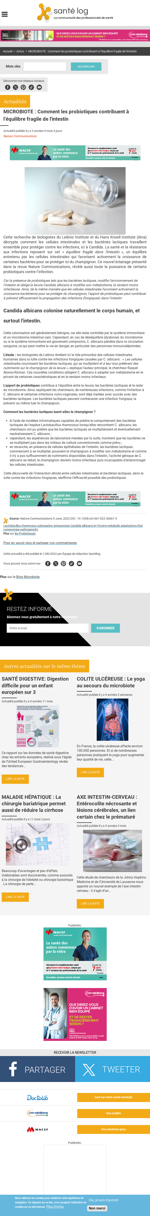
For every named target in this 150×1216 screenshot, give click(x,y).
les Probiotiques (25, 533)
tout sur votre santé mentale (114, 1097)
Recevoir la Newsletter (75, 1053)
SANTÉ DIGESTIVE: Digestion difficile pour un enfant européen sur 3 (35, 685)
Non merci (97, 1208)
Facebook (7, 87)
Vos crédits (113, 1113)
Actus (20, 51)
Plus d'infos (55, 1207)
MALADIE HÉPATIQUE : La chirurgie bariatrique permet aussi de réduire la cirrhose (34, 803)
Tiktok (31, 87)
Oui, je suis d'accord (103, 1200)
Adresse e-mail (18, 621)
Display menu (5, 14)
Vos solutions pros (113, 1129)
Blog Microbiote (28, 577)
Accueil (7, 51)
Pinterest (23, 87)
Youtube (79, 563)
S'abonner (105, 628)
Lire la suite (15, 779)
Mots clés (13, 66)
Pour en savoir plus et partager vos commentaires (40, 543)
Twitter (15, 87)
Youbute (39, 87)
